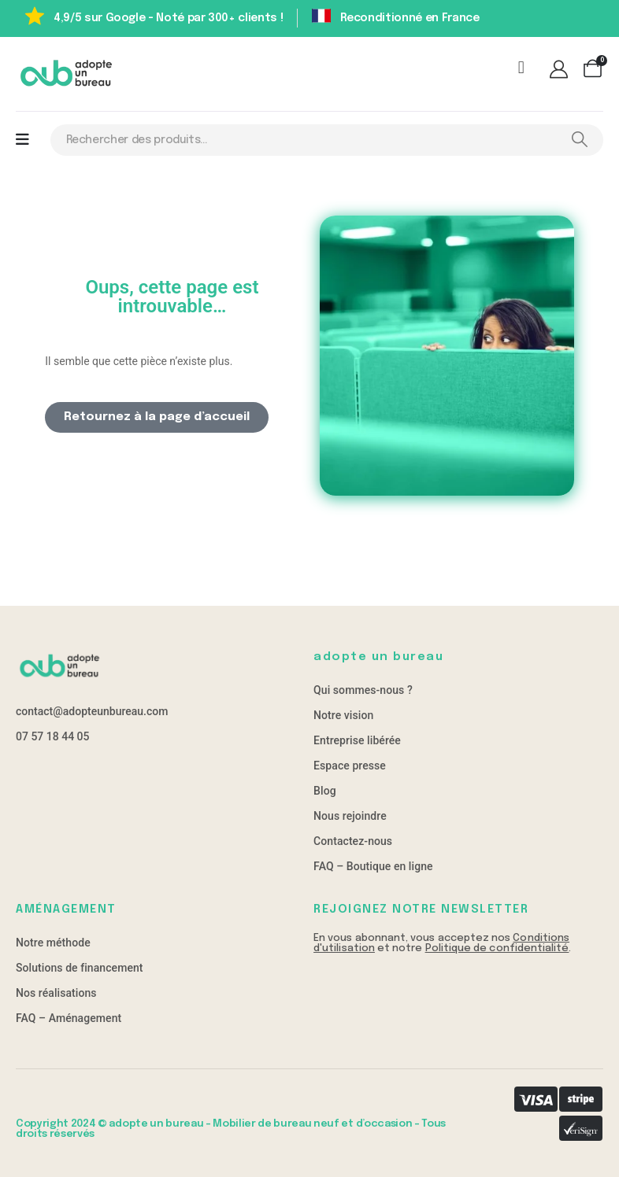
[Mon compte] (561, 71)
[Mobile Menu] (22, 140)
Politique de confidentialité (497, 948)
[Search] (579, 140)
